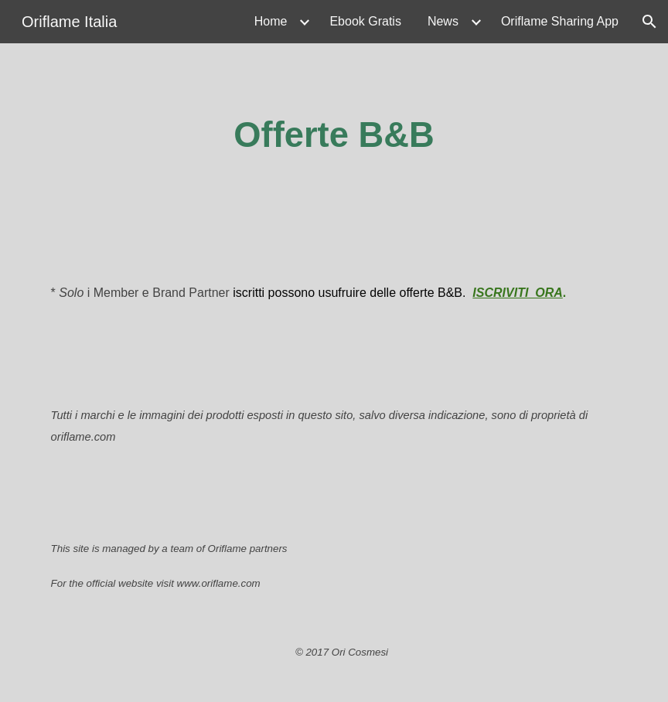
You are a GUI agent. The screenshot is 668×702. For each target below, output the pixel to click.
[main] (334, 135)
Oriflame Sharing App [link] (560, 21)
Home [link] (271, 21)
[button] (649, 21)
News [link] (443, 21)
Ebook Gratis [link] (364, 21)
